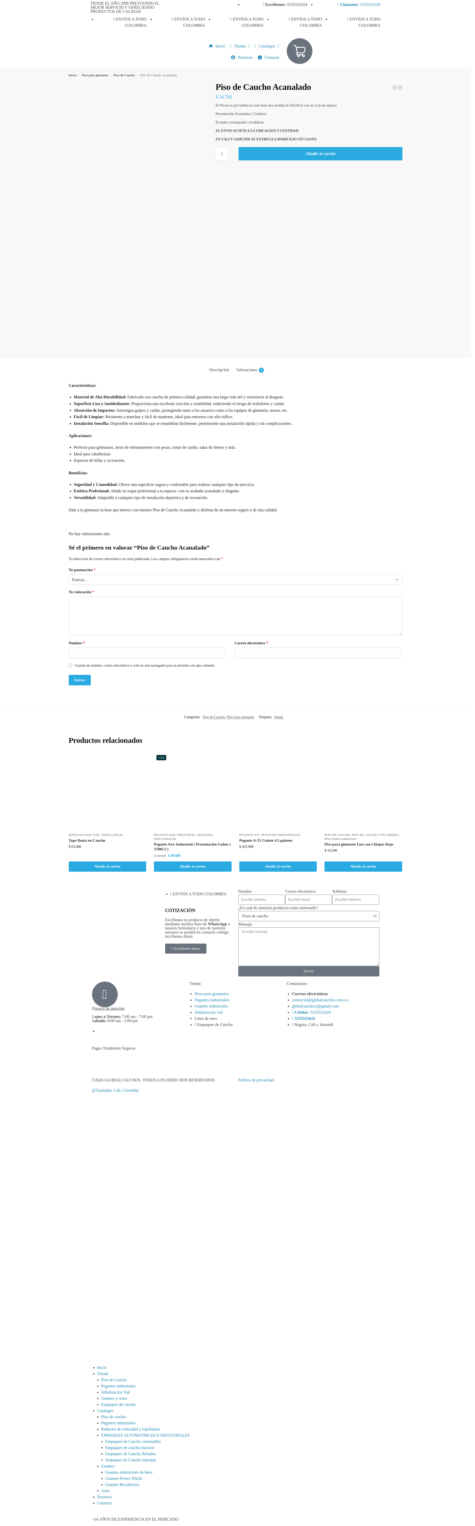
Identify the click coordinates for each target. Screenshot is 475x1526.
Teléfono (339, 891)
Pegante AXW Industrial (174, 834)
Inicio (73, 75)
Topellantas (112, 834)
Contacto (104, 1503)
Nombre (77, 643)
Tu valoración (81, 592)
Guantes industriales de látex (129, 1472)
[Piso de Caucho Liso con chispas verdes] (394, 87)
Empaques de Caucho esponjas (130, 1460)
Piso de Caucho (124, 75)
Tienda (102, 1373)
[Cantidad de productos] (221, 153)
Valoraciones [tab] (250, 370)
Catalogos (105, 1410)
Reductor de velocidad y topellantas (130, 1429)
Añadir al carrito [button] (107, 866)
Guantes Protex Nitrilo (124, 1478)
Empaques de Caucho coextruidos (133, 1441)
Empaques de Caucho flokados (130, 1454)
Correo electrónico (251, 643)
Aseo (105, 1491)
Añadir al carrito (320, 153)
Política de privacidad (256, 1080)
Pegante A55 (249, 834)
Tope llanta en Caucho (87, 840)
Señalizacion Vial (84, 834)
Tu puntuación (82, 570)
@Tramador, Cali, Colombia (115, 1090)
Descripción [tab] (219, 370)
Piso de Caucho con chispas (375, 834)
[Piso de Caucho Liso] (399, 87)
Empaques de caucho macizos (129, 1447)
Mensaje (245, 924)
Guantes (108, 1466)
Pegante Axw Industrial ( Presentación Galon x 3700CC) (192, 846)
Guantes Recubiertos (122, 1484)
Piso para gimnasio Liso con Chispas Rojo (358, 844)
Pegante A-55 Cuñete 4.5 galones (266, 840)
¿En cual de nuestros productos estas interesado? (278, 908)
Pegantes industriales (280, 834)
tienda (278, 717)
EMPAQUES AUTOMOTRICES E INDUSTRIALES (145, 1435)
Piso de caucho (113, 1417)
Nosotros (104, 1497)
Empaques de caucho (118, 1404)
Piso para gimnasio (95, 75)
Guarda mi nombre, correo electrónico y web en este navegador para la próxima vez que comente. (145, 665)
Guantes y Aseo (114, 1398)
